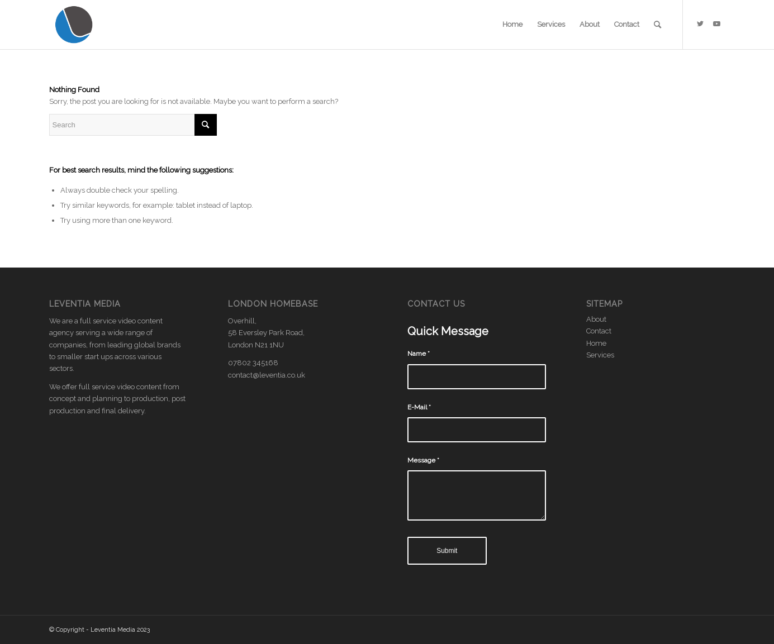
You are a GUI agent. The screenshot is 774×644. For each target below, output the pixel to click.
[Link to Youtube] (717, 24)
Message (423, 460)
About (596, 319)
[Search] (657, 24)
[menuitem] (512, 24)
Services (600, 355)
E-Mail (419, 407)
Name (418, 353)
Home (596, 343)
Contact (598, 331)
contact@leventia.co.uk (266, 375)
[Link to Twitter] (700, 24)
